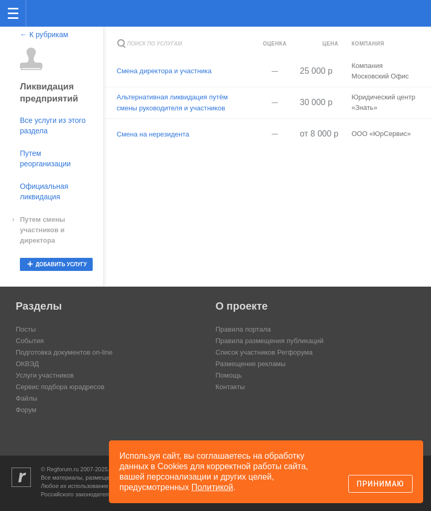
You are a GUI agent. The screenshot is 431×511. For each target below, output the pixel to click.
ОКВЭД (27, 364)
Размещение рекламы (251, 364)
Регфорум (42, 12)
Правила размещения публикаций (270, 341)
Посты (26, 329)
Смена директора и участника (164, 71)
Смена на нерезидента (153, 134)
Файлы (26, 398)
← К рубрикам (44, 34)
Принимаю (380, 484)
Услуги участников (45, 375)
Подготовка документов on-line (64, 352)
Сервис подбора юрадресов (60, 387)
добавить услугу (61, 264)
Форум (26, 410)
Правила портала (243, 329)
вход (409, 6)
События (30, 341)
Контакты (230, 387)
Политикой (213, 487)
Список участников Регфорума (264, 352)
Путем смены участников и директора (42, 229)
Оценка (275, 44)
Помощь (229, 375)
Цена (331, 44)
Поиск (388, 12)
